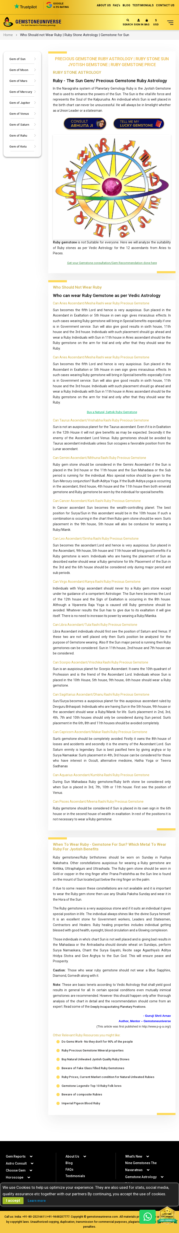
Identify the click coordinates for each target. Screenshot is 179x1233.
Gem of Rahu (18, 135)
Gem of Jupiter (19, 102)
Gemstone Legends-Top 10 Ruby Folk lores (91, 1098)
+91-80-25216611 (34, 1216)
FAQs (69, 1169)
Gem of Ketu (18, 146)
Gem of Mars (18, 81)
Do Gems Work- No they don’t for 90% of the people (97, 1053)
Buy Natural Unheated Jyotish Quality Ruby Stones (95, 1071)
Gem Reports (16, 1156)
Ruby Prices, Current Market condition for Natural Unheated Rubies (108, 1089)
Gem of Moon (18, 70)
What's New (133, 1156)
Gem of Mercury (20, 92)
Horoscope (14, 1177)
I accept (13, 1200)
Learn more (37, 1201)
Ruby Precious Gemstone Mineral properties (93, 1062)
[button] (156, 23)
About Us (72, 1156)
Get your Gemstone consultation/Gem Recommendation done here (112, 263)
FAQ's (116, 5)
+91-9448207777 (58, 1216)
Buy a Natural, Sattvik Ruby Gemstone (112, 413)
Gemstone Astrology (141, 1177)
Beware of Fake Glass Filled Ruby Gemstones (93, 1080)
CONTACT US (165, 5)
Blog (69, 1163)
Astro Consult (16, 1163)
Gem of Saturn (19, 124)
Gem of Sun (17, 59)
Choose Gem (16, 1170)
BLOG (126, 5)
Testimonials (75, 1176)
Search (128, 22)
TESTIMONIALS (143, 5)
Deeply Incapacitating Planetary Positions (121, 1018)
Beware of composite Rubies (82, 1106)
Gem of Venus (19, 113)
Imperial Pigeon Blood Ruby (81, 1115)
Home (8, 35)
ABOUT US (103, 5)
